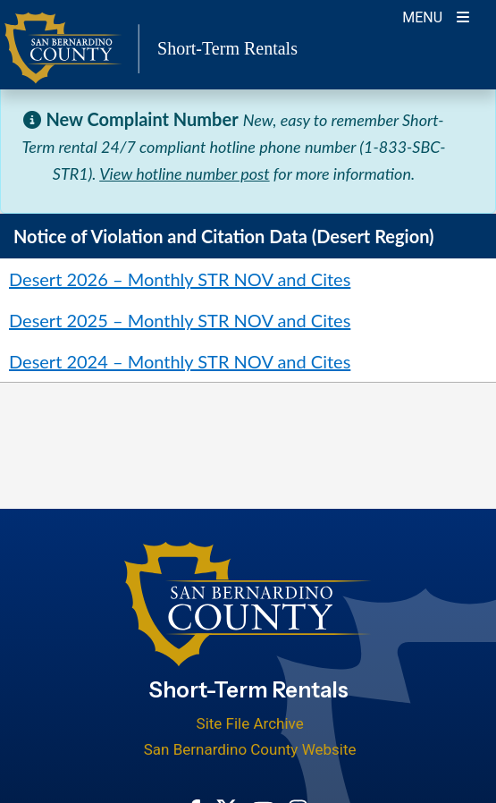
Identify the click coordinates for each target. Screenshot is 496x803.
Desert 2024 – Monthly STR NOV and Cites (179, 361)
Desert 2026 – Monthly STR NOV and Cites (179, 279)
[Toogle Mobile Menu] (435, 15)
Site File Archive (250, 723)
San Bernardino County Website (250, 749)
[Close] (455, 119)
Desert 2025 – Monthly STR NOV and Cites (179, 320)
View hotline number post (184, 173)
